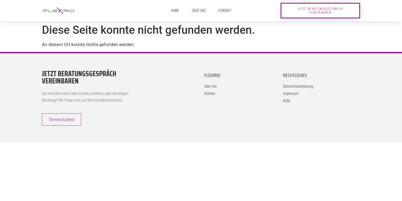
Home (175, 11)
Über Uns (199, 11)
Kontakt (225, 11)
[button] (320, 10)
